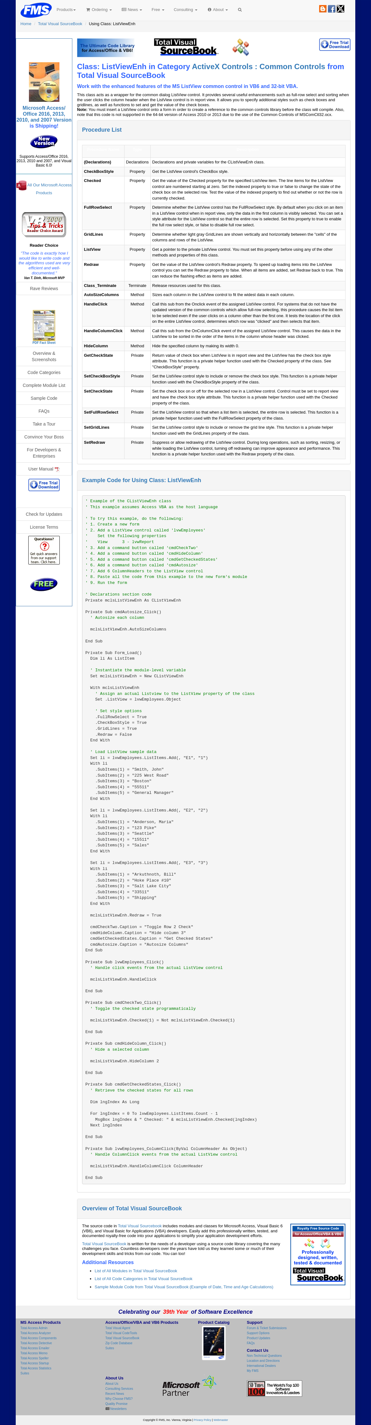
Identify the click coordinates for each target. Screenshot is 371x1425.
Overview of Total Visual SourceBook (132, 1208)
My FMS (252, 1371)
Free (158, 9)
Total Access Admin (33, 1328)
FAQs (43, 411)
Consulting (185, 9)
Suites (24, 1373)
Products (66, 9)
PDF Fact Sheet (43, 342)
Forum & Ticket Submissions (267, 1328)
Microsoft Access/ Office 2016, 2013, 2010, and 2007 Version (43, 114)
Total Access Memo (33, 1353)
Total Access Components (38, 1338)
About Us (111, 1383)
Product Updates (258, 1338)
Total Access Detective (36, 1343)
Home (25, 23)
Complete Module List (44, 385)
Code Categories (43, 372)
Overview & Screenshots (44, 356)
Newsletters (118, 1409)
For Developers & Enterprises (44, 453)
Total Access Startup (34, 1363)
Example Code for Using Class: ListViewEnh (141, 480)
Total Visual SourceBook (60, 23)
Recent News (114, 1393)
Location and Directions (263, 1360)
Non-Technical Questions (264, 1355)
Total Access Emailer (34, 1348)
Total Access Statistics (35, 1368)
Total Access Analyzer (35, 1333)
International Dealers (261, 1365)
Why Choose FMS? (119, 1398)
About (217, 9)
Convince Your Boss (44, 436)
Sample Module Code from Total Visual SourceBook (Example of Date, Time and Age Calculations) (184, 1287)
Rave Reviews (44, 288)
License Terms (44, 527)
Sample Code (44, 398)
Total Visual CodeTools (121, 1333)
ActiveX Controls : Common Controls (258, 66)
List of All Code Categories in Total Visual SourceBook (143, 1278)
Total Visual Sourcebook (140, 1226)
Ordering (98, 9)
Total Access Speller (34, 1358)
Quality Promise (116, 1404)
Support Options (258, 1333)
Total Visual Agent (117, 1328)
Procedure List (102, 130)
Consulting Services (119, 1388)
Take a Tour (44, 423)
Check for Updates (44, 514)
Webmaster (220, 1420)
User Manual (43, 469)
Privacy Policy (202, 1420)
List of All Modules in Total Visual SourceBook (136, 1270)
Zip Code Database (118, 1343)
